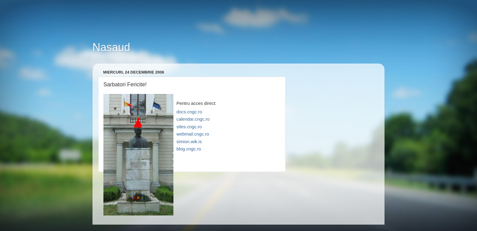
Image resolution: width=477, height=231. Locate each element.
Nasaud (111, 47)
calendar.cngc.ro (193, 119)
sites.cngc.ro (189, 126)
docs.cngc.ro (189, 111)
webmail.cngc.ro (192, 134)
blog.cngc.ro (188, 149)
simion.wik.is (189, 141)
